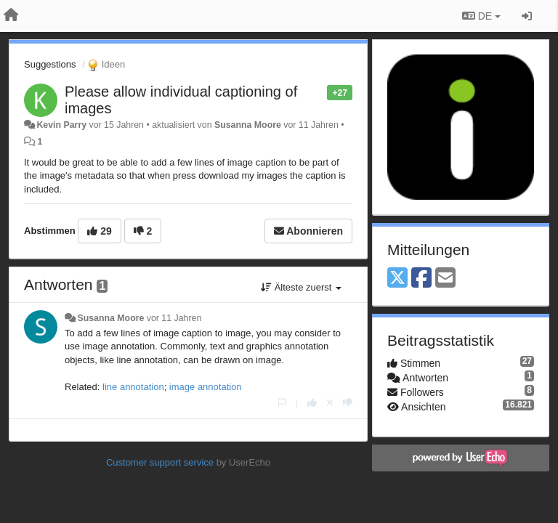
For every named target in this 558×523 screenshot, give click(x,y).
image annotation (205, 386)
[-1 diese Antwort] (347, 402)
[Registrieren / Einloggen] (527, 16)
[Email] (445, 278)
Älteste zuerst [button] (301, 287)
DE (481, 16)
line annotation (133, 386)
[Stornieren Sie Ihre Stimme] (329, 402)
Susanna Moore (247, 125)
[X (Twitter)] (397, 278)
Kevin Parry (61, 125)
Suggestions (50, 64)
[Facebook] (421, 278)
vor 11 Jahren (174, 318)
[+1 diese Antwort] (312, 402)
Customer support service (160, 462)
